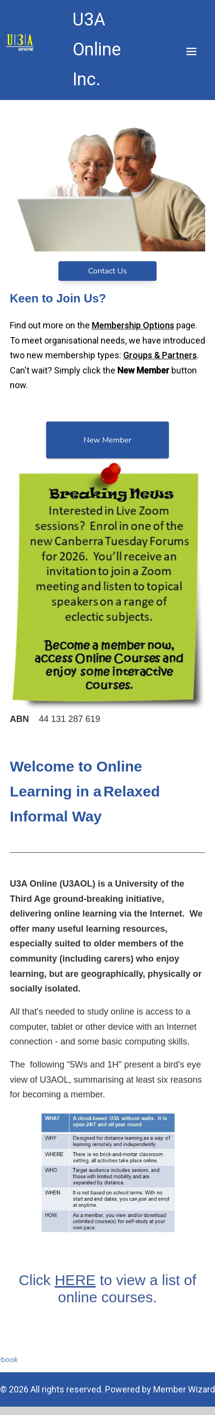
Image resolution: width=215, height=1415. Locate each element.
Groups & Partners (160, 355)
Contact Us (107, 271)
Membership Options (133, 325)
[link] (20, 42)
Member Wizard (184, 1389)
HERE (74, 1280)
